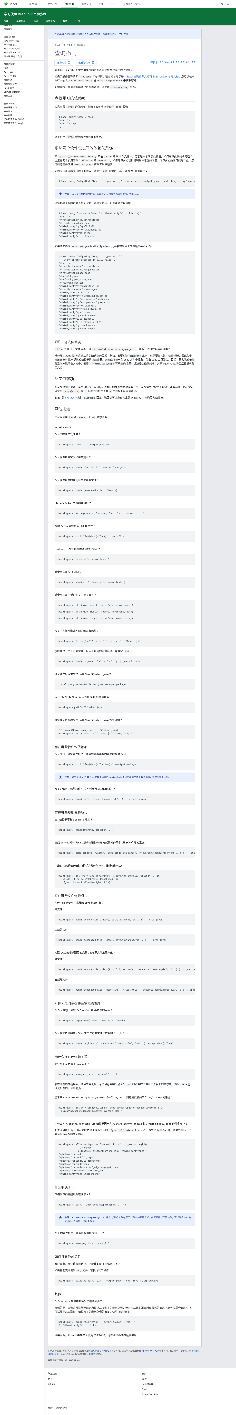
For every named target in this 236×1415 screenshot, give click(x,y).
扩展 (101, 4)
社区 (113, 4)
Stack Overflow (150, 1394)
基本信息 (81, 45)
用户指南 (68, 45)
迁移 (77, 21)
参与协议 (112, 34)
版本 (6, 21)
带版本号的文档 (132, 4)
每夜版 (154, 62)
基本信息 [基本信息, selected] (21, 21)
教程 (65, 21)
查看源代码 (86, 62)
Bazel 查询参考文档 (137, 76)
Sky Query (71, 397)
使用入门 (52, 4)
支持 (144, 1378)
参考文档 (86, 4)
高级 (35, 21)
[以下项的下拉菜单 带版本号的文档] (144, 4)
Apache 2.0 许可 (149, 1350)
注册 (125, 34)
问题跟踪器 (148, 1384)
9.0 (161, 62)
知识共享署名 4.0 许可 (98, 1350)
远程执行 (50, 21)
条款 (50, 1408)
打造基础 (59, 34)
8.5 (172, 62)
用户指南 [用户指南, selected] (69, 4)
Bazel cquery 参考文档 (166, 76)
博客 (50, 1378)
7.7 (193, 62)
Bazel (57, 45)
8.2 (188, 62)
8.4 (177, 62)
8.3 (182, 62)
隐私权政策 (61, 1408)
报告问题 (64, 62)
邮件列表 (95, 34)
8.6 (167, 62)
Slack (145, 1389)
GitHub (225, 4)
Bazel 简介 (34, 4)
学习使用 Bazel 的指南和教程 (25, 14)
